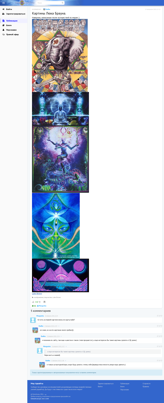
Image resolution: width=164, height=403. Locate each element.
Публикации (9, 20)
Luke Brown (37, 293)
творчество (48, 297)
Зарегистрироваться (13, 14)
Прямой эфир (10, 34)
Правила (146, 386)
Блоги (7, 25)
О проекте (146, 383)
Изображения (36, 9)
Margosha (41, 306)
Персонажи (9, 30)
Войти (7, 9)
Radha (46, 9)
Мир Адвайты (37, 383)
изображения (39, 297)
